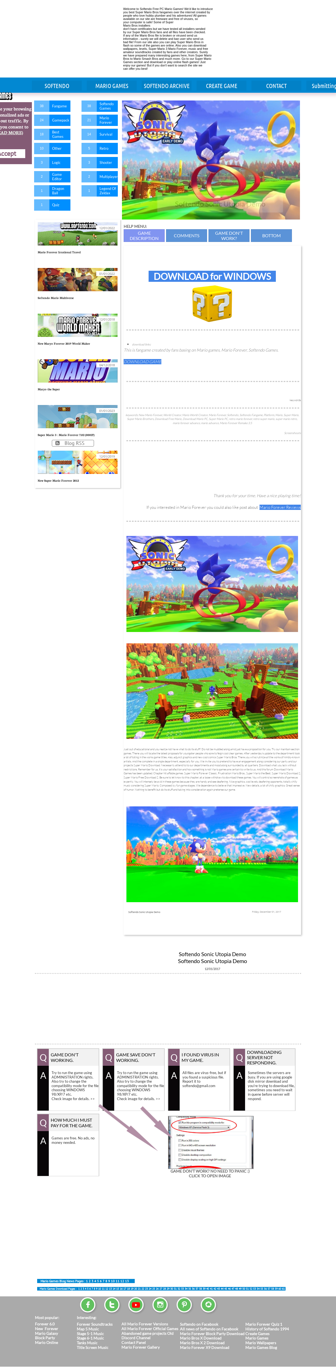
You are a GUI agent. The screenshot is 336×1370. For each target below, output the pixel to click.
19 (132, 1289)
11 (117, 1281)
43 (218, 1289)
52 (251, 1289)
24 (150, 1289)
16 (121, 1289)
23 (146, 1289)
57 (269, 1289)
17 (124, 1289)
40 (207, 1289)
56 (265, 1289)
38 (200, 1289)
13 (127, 1281)
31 (175, 1289)
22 (142, 1289)
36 (193, 1289)
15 (117, 1289)
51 (247, 1289)
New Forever (46, 1328)
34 (186, 1289)
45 (96, 1281)
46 (229, 1289)
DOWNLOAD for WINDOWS (212, 276)
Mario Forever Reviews (280, 507)
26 (157, 1289)
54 (258, 1289)
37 (196, 1289)
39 (204, 1289)
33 (182, 1289)
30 (171, 1289)
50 (243, 1289)
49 (240, 1289)
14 (114, 1289)
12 (122, 1281)
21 (139, 1289)
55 (261, 1289)
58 (272, 1289)
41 (211, 1289)
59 (276, 1289)
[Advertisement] (76, 39)
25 (153, 1289)
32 (178, 1289)
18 (128, 1289)
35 (189, 1289)
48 (236, 1289)
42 (214, 1289)
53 (254, 1289)
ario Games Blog (263, 1347)
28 (164, 1289)
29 (168, 1289)
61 (283, 1289)
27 (160, 1289)
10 (113, 1281)
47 (232, 1289)
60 (279, 1289)
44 (222, 1289)
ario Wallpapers (262, 1342)
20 (135, 1289)
